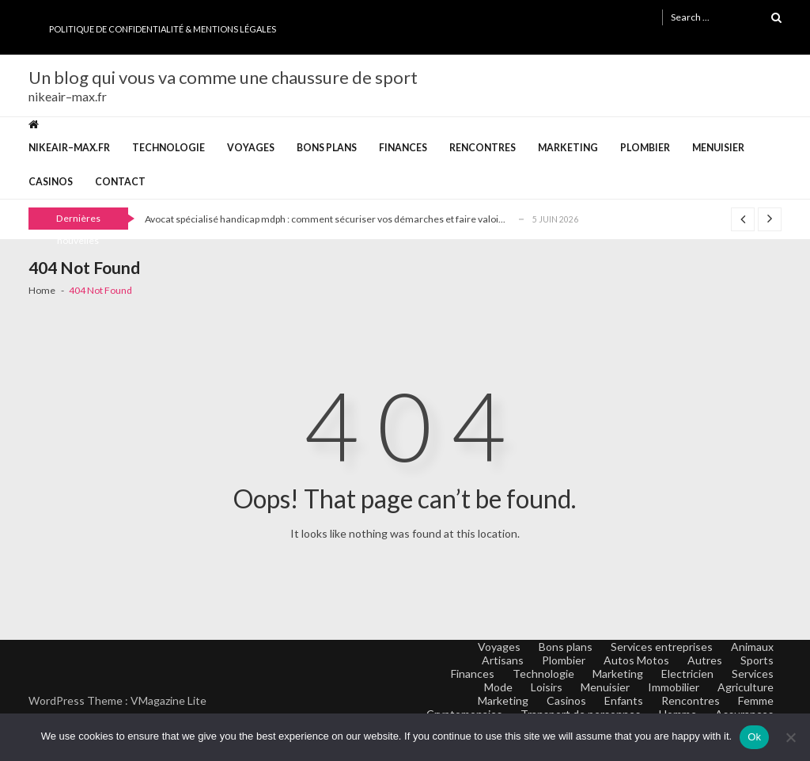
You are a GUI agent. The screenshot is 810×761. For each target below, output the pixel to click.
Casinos (50, 182)
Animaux (752, 646)
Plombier (645, 148)
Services (753, 673)
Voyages (250, 148)
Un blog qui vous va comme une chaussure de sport (223, 77)
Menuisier (718, 148)
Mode (498, 687)
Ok (754, 737)
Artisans (503, 660)
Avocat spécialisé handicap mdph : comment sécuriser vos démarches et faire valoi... (325, 219)
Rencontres (482, 148)
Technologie (168, 148)
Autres (704, 660)
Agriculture (745, 687)
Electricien (687, 673)
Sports (757, 660)
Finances (403, 148)
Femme (756, 700)
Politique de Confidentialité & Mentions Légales (162, 29)
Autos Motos (636, 660)
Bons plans (327, 148)
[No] (790, 737)
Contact (120, 182)
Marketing (568, 148)
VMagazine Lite (168, 700)
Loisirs (546, 687)
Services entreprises (662, 646)
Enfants (623, 700)
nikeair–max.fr (69, 148)
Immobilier (673, 687)
